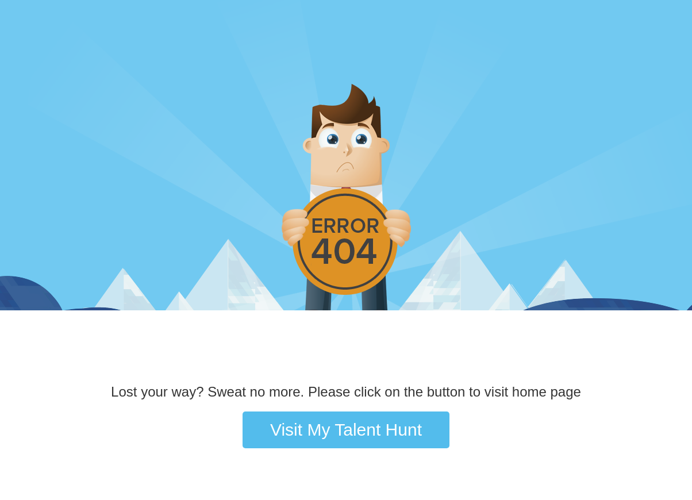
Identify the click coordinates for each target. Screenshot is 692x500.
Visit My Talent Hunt (346, 429)
